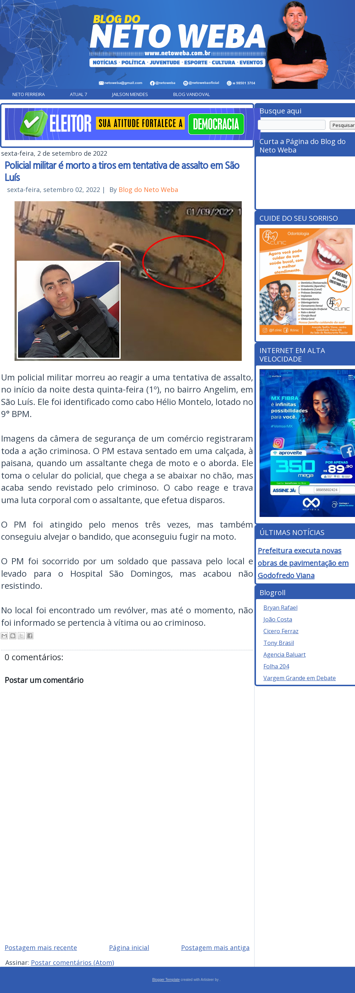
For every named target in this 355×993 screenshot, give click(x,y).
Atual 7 (78, 94)
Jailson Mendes (130, 94)
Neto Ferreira (28, 94)
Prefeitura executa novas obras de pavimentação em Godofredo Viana (303, 563)
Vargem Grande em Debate (299, 678)
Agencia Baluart (284, 654)
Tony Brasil (278, 643)
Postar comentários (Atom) (72, 962)
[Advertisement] (127, 887)
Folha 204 (276, 666)
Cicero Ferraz (281, 631)
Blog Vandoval (191, 94)
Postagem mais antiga (215, 947)
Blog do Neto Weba (148, 189)
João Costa (277, 619)
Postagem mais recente (41, 947)
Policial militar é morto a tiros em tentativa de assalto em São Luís (122, 171)
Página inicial (129, 947)
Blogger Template (166, 980)
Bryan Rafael (280, 608)
